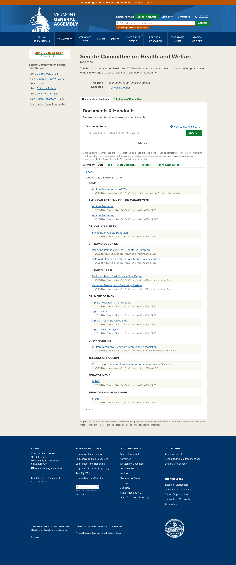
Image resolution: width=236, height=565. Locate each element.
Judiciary (125, 487)
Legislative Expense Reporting (92, 468)
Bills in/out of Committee (128, 99)
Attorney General (129, 468)
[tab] (95, 99)
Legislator (167, 16)
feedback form (47, 530)
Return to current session (137, 2)
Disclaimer (81, 494)
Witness (146, 164)
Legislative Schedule (176, 463)
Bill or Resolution (146, 17)
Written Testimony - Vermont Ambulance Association (124, 347)
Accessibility (172, 504)
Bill (110, 164)
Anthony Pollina (46, 88)
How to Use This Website (89, 478)
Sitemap (169, 484)
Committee (184, 16)
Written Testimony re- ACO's (109, 189)
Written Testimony (103, 206)
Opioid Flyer (99, 311)
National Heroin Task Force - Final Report (117, 276)
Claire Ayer (43, 74)
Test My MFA (83, 473)
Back (89, 172)
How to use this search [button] (185, 126)
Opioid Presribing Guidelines (109, 320)
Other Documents (127, 164)
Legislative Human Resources (92, 458)
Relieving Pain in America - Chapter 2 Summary (121, 250)
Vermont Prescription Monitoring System (117, 285)
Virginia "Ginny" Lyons (50, 79)
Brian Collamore (46, 99)
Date (100, 164)
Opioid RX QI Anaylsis (105, 329)
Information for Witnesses (47, 104)
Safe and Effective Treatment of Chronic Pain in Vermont (126, 259)
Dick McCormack (47, 93)
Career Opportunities (176, 494)
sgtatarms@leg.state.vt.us (46, 468)
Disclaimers (182, 484)
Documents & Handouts (95, 99)
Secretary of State (130, 478)
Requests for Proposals (177, 499)
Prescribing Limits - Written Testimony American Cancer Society (131, 364)
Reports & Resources (167, 164)
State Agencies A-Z (130, 492)
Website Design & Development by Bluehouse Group (98, 533)
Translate (91, 490)
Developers (36, 537)
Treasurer (125, 483)
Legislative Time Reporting (90, 463)
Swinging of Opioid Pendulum (110, 233)
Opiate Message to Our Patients (111, 302)
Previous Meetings (119, 87)
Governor (125, 458)
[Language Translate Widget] (87, 487)
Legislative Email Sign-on (89, 454)
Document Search (144, 127)
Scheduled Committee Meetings (182, 458)
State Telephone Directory (134, 497)
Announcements (174, 454)
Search (202, 23)
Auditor (124, 473)
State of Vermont (129, 454)
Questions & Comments (178, 489)
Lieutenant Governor (131, 463)
